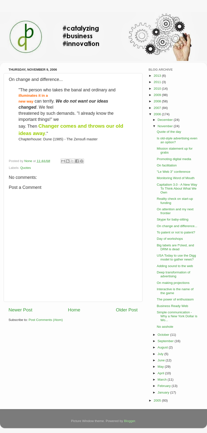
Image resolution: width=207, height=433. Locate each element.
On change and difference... (177, 226)
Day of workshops (170, 239)
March (163, 379)
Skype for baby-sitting (172, 219)
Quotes (25, 168)
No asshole (165, 326)
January (164, 392)
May (161, 366)
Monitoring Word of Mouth (176, 178)
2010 (158, 88)
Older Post (127, 309)
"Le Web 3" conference (173, 171)
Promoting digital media (174, 159)
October (164, 335)
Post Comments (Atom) (46, 320)
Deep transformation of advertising (173, 274)
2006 (158, 114)
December (166, 120)
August (163, 347)
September (166, 341)
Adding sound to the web (175, 266)
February (165, 386)
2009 (158, 95)
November (166, 126)
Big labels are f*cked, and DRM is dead (175, 247)
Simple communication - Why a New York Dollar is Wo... (177, 316)
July (161, 354)
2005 (158, 400)
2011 (158, 82)
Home (74, 309)
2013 (158, 75)
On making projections (173, 283)
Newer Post (20, 309)
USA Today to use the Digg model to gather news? (176, 257)
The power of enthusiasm (175, 299)
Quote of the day (169, 132)
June (162, 360)
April (161, 373)
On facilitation (167, 165)
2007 (158, 108)
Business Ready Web (172, 306)
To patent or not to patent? (176, 232)
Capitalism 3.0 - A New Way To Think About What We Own (177, 188)
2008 (158, 101)
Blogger (129, 421)
